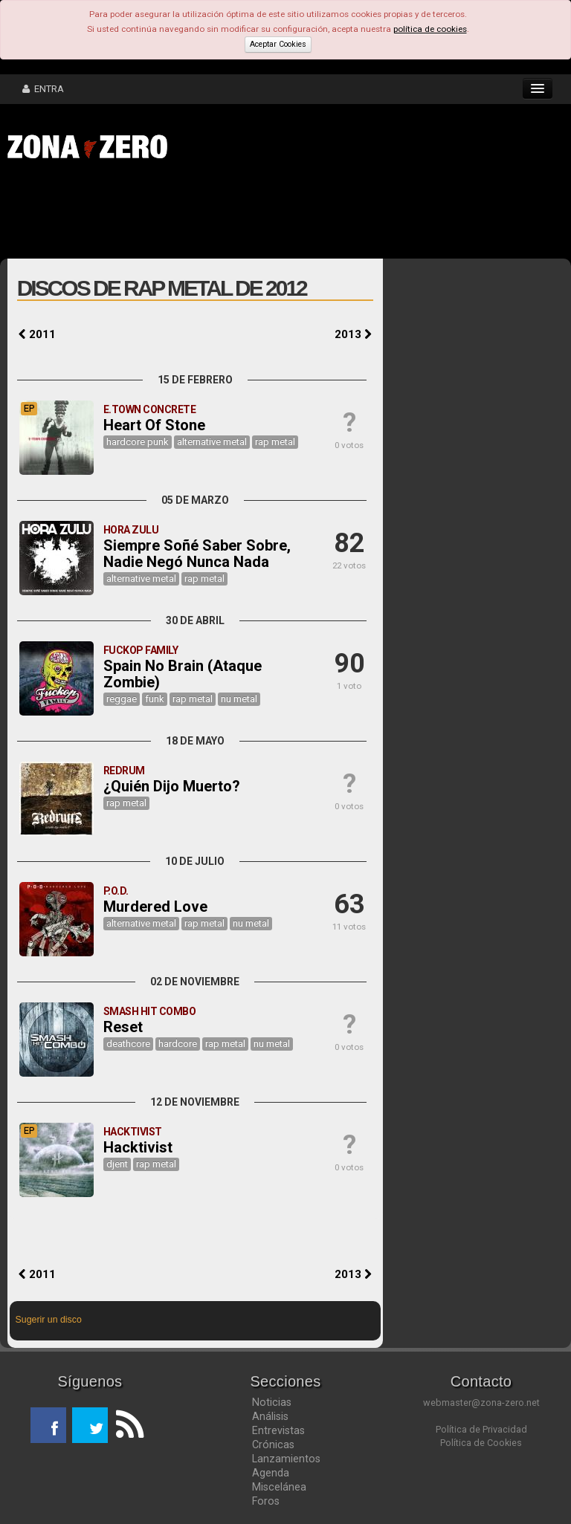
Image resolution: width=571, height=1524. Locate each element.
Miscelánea (279, 1487)
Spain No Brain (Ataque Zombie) (182, 674)
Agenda (270, 1473)
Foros (266, 1501)
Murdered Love (155, 906)
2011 (37, 334)
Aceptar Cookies (278, 44)
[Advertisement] (230, 214)
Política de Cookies (481, 1442)
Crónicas (273, 1444)
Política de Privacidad (481, 1429)
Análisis (270, 1416)
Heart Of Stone (154, 425)
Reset (123, 1027)
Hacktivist (137, 1147)
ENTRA (43, 88)
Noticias (271, 1402)
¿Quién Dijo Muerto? (171, 786)
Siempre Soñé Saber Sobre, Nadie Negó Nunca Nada (197, 553)
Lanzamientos (286, 1459)
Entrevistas (278, 1430)
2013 (353, 334)
